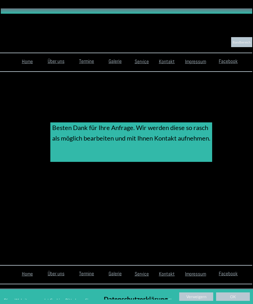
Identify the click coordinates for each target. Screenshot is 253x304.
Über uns (56, 61)
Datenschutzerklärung (136, 299)
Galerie (115, 61)
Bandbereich (242, 42)
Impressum (195, 61)
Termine (86, 61)
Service (142, 61)
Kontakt (167, 61)
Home (27, 61)
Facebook (228, 61)
